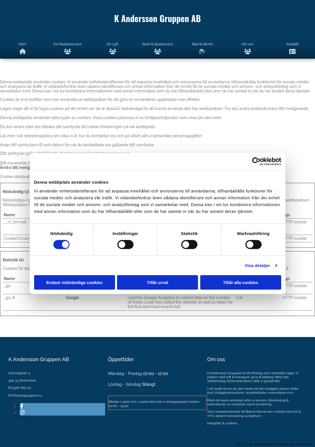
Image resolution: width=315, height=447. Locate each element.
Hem (22, 48)
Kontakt (292, 48)
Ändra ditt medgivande (21, 167)
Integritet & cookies (222, 423)
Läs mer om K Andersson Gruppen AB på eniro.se (273, 444)
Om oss (247, 48)
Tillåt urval (157, 282)
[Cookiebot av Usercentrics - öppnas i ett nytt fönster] (256, 161)
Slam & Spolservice (157, 48)
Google (72, 297)
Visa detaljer (257, 265)
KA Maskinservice (68, 48)
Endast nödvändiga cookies (74, 282)
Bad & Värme (202, 48)
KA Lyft (112, 48)
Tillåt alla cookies (240, 282)
